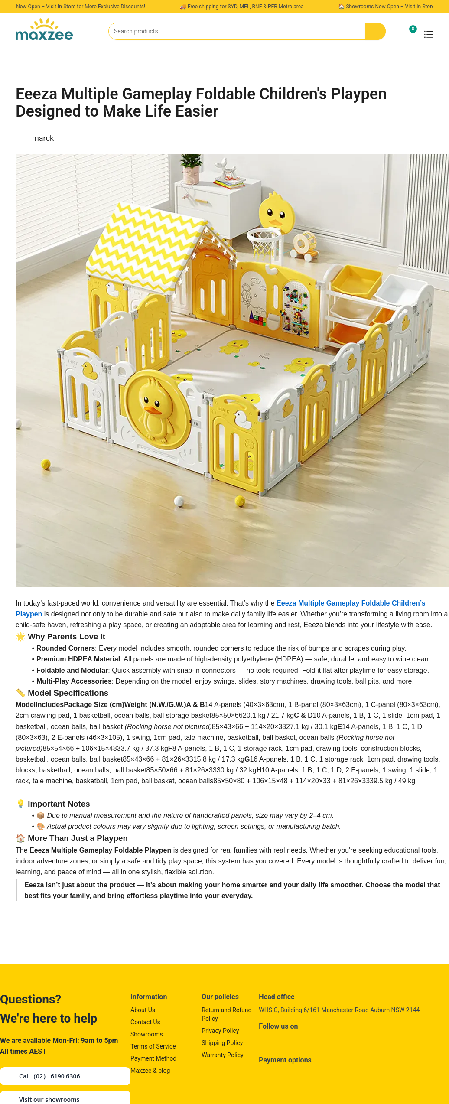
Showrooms (146, 1034)
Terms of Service (153, 1046)
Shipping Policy (222, 1042)
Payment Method (153, 1058)
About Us (142, 1009)
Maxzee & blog (150, 1070)
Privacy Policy (220, 1030)
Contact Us (145, 1022)
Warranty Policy (223, 1055)
